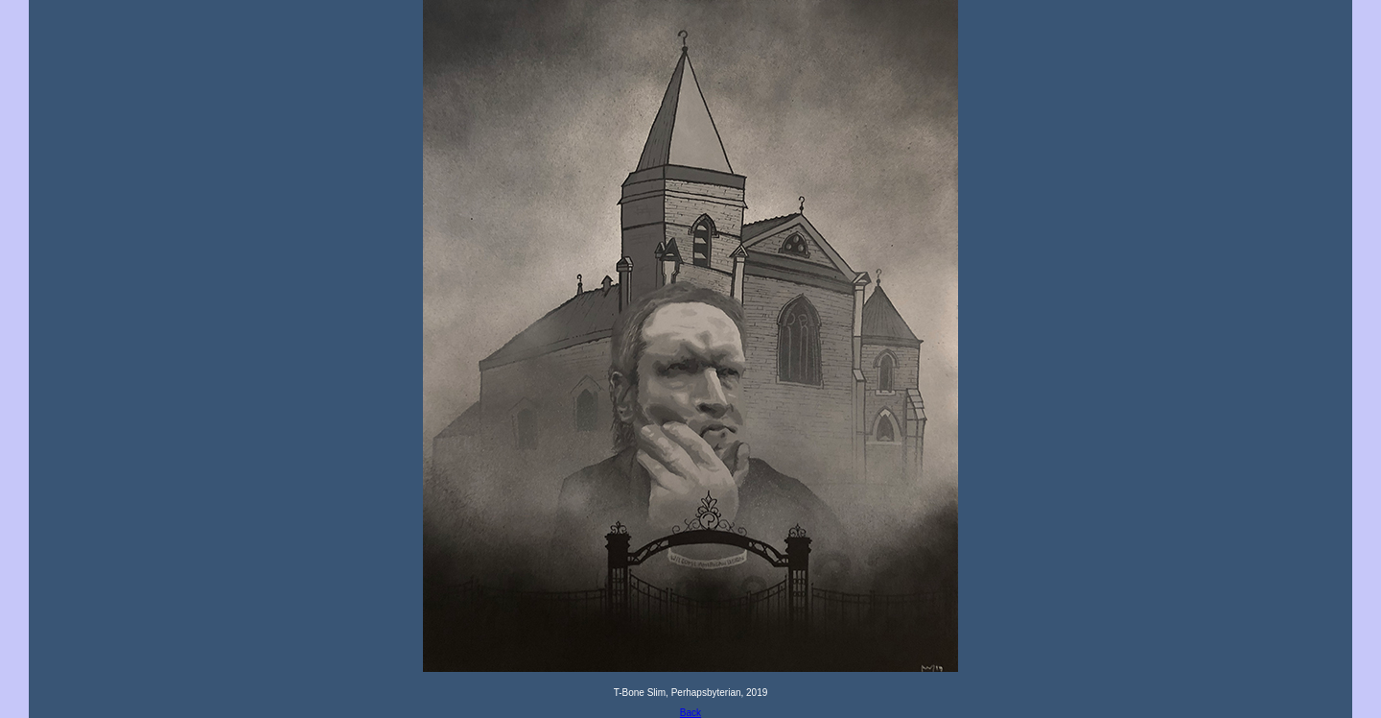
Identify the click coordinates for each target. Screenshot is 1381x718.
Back (690, 712)
